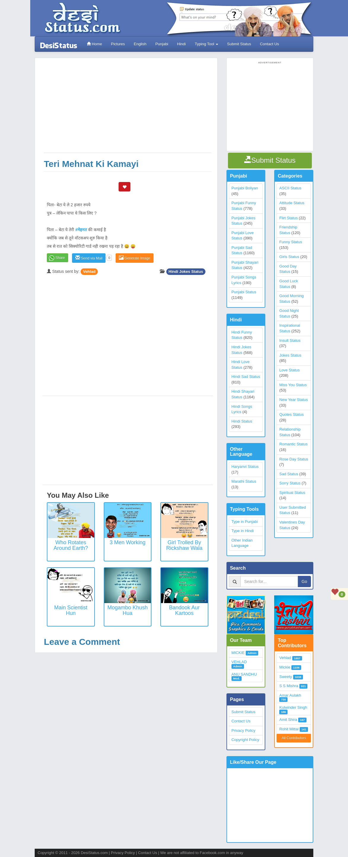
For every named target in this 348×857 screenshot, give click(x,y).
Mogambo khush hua (127, 610)
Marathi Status (244, 481)
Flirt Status (288, 218)
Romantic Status (293, 444)
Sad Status (288, 474)
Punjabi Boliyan (245, 188)
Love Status (289, 370)
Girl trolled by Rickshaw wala (184, 545)
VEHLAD (239, 662)
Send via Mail (88, 257)
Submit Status (239, 44)
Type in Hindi (243, 531)
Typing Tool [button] (206, 44)
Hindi (181, 44)
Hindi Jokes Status (186, 271)
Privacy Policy (244, 730)
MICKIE (238, 652)
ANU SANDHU (244, 674)
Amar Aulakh (290, 695)
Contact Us (269, 44)
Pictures (118, 44)
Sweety (285, 676)
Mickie (284, 667)
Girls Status (289, 256)
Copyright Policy (245, 739)
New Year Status (293, 399)
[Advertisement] (127, 108)
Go (304, 581)
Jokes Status (290, 355)
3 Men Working (128, 542)
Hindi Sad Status (246, 376)
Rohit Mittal (288, 729)
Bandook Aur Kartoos (184, 610)
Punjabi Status (244, 292)
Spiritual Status (292, 492)
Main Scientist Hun (70, 610)
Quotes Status (291, 414)
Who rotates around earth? (71, 545)
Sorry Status (290, 483)
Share (60, 258)
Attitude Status (291, 203)
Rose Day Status (293, 459)
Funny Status (290, 242)
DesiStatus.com (94, 852)
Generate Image (134, 257)
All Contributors (294, 738)
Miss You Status (293, 385)
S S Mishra (288, 686)
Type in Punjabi (245, 521)
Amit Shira (288, 719)
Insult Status (290, 340)
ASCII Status (290, 188)
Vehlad (89, 271)
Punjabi (161, 44)
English (140, 44)
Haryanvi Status (245, 466)
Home (94, 44)
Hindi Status (242, 421)
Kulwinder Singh (293, 707)
